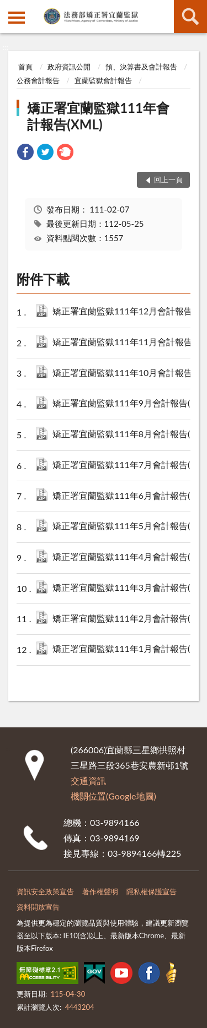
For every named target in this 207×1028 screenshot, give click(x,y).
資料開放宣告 (38, 906)
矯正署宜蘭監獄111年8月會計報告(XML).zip (126, 434)
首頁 (25, 66)
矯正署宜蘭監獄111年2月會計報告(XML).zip (126, 619)
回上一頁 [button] (168, 179)
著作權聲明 (100, 891)
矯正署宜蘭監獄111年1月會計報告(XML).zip (126, 649)
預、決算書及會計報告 (141, 66)
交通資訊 (88, 780)
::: (9, 8)
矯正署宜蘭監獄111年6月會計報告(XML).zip (126, 496)
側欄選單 (16, 18)
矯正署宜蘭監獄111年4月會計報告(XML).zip (126, 557)
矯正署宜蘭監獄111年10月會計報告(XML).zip (126, 373)
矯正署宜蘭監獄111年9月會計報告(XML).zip (126, 404)
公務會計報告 (38, 80)
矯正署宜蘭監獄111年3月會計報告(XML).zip (126, 588)
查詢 (190, 16)
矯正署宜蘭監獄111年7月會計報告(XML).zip (126, 465)
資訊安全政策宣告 (45, 891)
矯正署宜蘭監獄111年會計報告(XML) (98, 116)
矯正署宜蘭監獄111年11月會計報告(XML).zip (126, 342)
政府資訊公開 (69, 66)
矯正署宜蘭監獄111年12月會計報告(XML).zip (126, 312)
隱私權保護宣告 (151, 891)
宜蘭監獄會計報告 (103, 80)
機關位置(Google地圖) (113, 796)
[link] (25, 153)
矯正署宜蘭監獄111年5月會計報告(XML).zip (126, 526)
